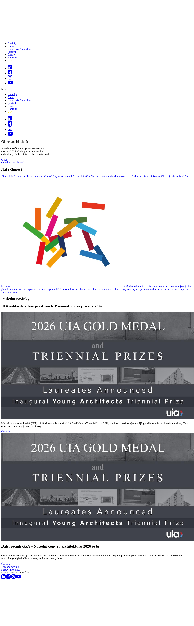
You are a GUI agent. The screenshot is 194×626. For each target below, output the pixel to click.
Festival (12, 51)
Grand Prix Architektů (19, 49)
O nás (11, 46)
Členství (12, 54)
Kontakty (12, 57)
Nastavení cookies (10, 569)
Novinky (12, 43)
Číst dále (6, 431)
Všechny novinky (10, 566)
